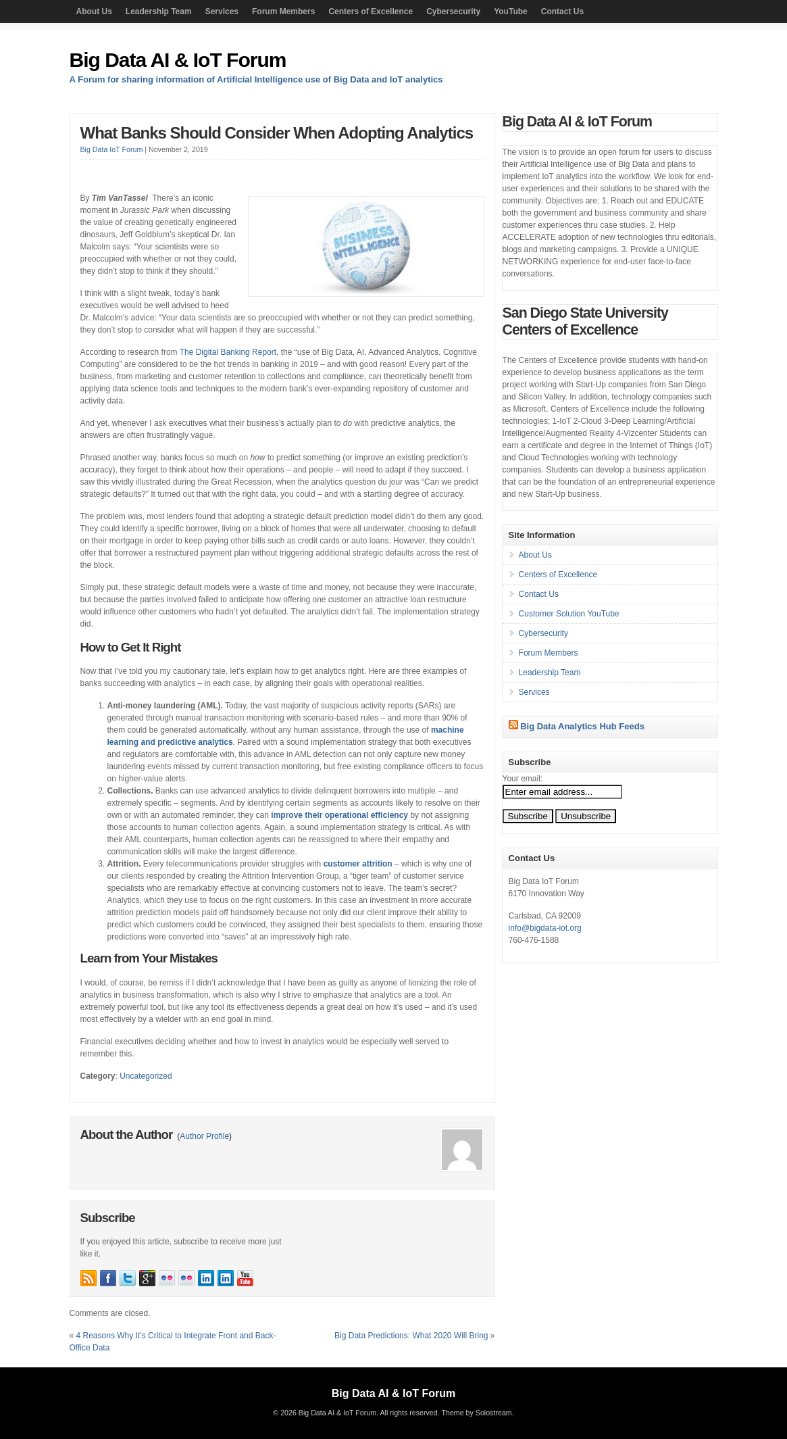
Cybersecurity (453, 11)
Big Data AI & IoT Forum (178, 60)
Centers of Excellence (370, 11)
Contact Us (562, 11)
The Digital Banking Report (228, 352)
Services (221, 11)
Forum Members (283, 11)
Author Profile (204, 1136)
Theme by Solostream (476, 1413)
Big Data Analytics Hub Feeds (582, 726)
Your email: (523, 778)
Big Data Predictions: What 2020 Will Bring (411, 1335)
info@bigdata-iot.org (545, 928)
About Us (94, 11)
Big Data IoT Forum (111, 149)
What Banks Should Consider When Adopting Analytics (277, 133)
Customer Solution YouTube (569, 613)
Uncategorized (146, 1076)
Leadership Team (159, 11)
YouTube (511, 11)
